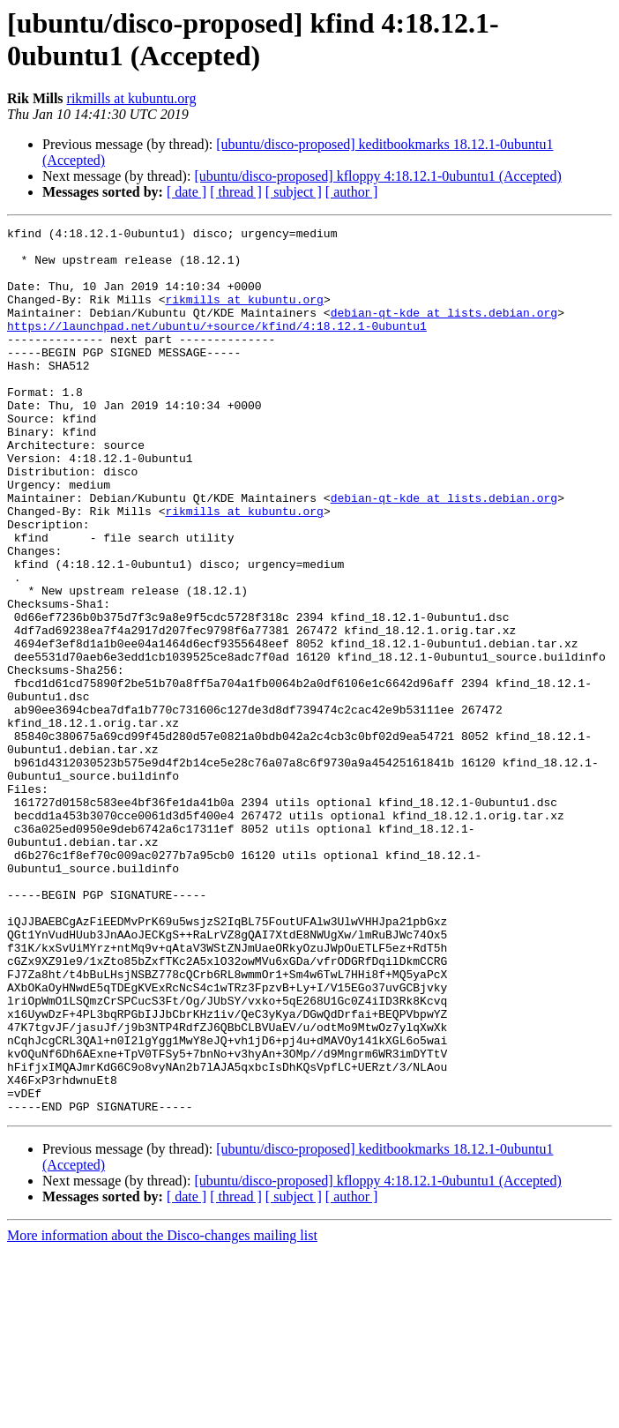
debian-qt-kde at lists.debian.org (444, 331)
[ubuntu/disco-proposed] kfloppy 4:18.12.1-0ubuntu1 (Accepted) (377, 175)
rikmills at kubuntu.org (132, 98)
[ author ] (351, 191)
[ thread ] (236, 191)
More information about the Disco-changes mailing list (162, 1412)
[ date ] (186, 191)
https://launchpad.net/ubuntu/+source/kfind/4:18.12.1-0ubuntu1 (217, 347)
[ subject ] (293, 191)
